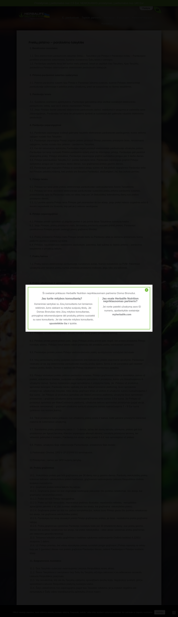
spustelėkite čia (58, 323)
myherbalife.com (121, 314)
